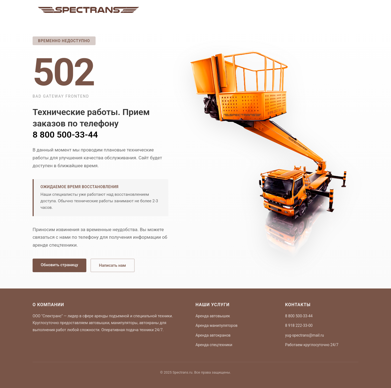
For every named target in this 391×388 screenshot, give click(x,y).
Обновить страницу (59, 264)
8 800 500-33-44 (65, 134)
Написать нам (112, 265)
